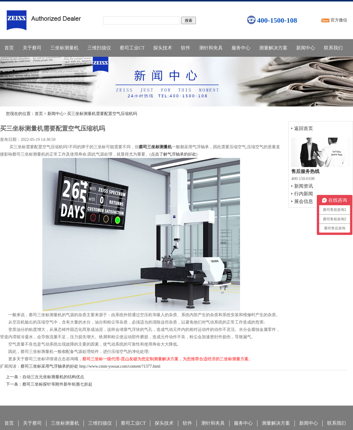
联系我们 (333, 47)
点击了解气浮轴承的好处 (173, 154)
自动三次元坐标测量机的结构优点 (53, 377)
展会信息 (303, 201)
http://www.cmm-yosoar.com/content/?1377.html (120, 366)
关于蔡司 (32, 47)
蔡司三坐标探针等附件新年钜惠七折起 (57, 384)
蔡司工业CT (132, 47)
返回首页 (303, 128)
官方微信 (339, 20)
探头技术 (162, 47)
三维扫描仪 (99, 47)
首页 (9, 47)
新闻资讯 (303, 186)
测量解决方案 (273, 47)
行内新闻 (303, 193)
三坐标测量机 (64, 47)
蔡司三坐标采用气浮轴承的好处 (49, 366)
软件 (185, 47)
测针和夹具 (211, 47)
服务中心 (241, 47)
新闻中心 (305, 47)
